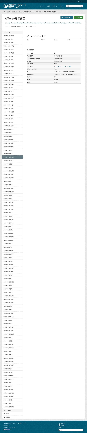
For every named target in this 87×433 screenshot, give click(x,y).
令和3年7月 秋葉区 (9, 209)
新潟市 (14, 12)
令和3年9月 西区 (8, 153)
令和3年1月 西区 (8, 403)
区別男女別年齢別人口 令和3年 (30, 12)
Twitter (6, 413)
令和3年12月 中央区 (9, 46)
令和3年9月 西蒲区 (49, 12)
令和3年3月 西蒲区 (9, 344)
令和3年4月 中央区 (9, 296)
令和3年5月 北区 (8, 257)
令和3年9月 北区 (8, 132)
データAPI (78, 17)
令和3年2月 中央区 (9, 358)
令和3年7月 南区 (8, 212)
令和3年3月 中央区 (9, 327)
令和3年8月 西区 (8, 185)
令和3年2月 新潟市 (9, 348)
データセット (41, 6)
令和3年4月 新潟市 (9, 285)
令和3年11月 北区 (8, 70)
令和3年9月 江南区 (9, 143)
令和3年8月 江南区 (9, 174)
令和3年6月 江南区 (9, 237)
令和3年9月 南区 (8, 150)
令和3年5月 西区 (8, 278)
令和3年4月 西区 (8, 309)
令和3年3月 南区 (8, 337)
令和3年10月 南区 (8, 119)
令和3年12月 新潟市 (9, 35)
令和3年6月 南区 (8, 244)
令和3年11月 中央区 (9, 77)
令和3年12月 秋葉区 (9, 53)
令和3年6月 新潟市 (9, 223)
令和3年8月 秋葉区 (9, 178)
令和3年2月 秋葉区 (9, 365)
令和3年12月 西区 (8, 60)
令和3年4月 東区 (8, 292)
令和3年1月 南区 (8, 400)
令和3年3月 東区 (8, 323)
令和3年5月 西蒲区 (9, 282)
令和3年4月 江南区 (9, 299)
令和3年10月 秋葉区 (9, 115)
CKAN (61, 425)
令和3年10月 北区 (8, 101)
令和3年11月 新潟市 (9, 67)
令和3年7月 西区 (8, 216)
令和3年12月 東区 (8, 42)
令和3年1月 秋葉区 (9, 396)
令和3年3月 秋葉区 (9, 334)
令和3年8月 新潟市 (9, 160)
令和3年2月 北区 (8, 351)
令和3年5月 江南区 (9, 268)
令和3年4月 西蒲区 (9, 313)
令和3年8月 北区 (8, 164)
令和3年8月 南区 (8, 181)
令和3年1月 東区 (8, 386)
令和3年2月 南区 (8, 368)
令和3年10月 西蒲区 (9, 126)
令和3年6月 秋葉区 (9, 240)
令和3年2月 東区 (8, 355)
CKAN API (6, 425)
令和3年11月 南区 (8, 87)
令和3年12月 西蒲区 (9, 63)
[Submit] (81, 6)
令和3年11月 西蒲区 (9, 94)
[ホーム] (4, 12)
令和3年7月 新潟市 (9, 191)
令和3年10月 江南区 (9, 112)
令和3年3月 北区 (8, 320)
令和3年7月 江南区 (9, 205)
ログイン (80, 1)
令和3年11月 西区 (8, 91)
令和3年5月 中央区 (9, 264)
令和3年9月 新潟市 (9, 129)
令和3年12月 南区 (8, 56)
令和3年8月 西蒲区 (9, 188)
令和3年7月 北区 (8, 195)
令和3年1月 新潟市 (9, 379)
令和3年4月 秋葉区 (9, 303)
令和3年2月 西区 (8, 372)
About (61, 6)
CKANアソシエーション (10, 427)
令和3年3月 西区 (8, 341)
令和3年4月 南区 (8, 306)
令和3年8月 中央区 (9, 171)
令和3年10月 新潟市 (9, 98)
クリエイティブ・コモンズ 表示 (62, 66)
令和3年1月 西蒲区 (9, 407)
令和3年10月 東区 (8, 105)
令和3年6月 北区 (8, 226)
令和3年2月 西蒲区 (9, 375)
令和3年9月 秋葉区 (9, 146)
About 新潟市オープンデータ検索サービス (15, 423)
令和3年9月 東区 (8, 136)
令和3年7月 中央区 (9, 202)
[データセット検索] (74, 6)
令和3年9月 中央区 (9, 139)
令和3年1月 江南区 (9, 393)
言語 (60, 427)
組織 (48, 6)
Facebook (7, 417)
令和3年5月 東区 (8, 261)
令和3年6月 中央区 (9, 233)
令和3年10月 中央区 (9, 108)
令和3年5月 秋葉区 (9, 271)
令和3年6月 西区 (8, 247)
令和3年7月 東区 (8, 198)
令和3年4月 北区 (8, 289)
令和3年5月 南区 (8, 275)
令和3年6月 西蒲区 (9, 250)
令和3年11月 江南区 (9, 80)
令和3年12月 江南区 (9, 49)
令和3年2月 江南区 (9, 361)
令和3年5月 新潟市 (9, 254)
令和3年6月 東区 (8, 230)
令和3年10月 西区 (8, 122)
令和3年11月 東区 (8, 73)
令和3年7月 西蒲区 (9, 219)
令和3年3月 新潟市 (9, 316)
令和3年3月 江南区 (9, 330)
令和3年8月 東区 (8, 167)
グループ (55, 6)
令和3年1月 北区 (8, 382)
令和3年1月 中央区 (9, 389)
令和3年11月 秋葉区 (9, 84)
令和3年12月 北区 (8, 39)
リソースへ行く (67, 17)
